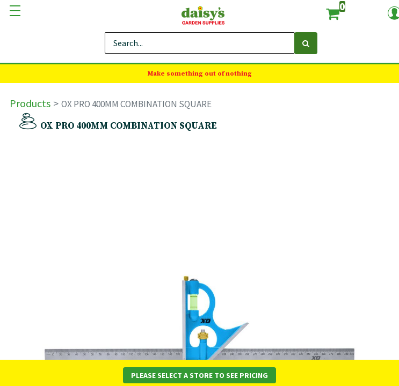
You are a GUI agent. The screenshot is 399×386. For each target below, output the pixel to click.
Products (30, 103)
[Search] (305, 43)
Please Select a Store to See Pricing (199, 375)
